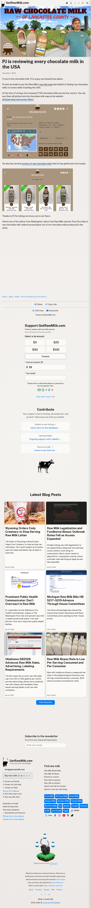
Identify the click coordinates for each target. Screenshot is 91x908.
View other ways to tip (45, 397)
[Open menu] (87, 3)
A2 (60, 806)
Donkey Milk (63, 801)
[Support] (71, 3)
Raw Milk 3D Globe (51, 774)
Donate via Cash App (12, 784)
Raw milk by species (52, 780)
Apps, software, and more (53, 885)
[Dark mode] (75, 3)
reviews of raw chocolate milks (37, 163)
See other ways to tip (12, 794)
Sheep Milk (50, 801)
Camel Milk (76, 801)
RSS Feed (38, 310)
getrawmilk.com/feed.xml (14, 813)
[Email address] (45, 745)
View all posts (45, 702)
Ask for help (60, 879)
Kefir (47, 810)
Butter (67, 806)
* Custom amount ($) (34, 362)
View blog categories (11, 810)
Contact (39, 890)
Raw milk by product (52, 783)
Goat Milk (74, 796)
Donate (46, 890)
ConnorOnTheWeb (51, 902)
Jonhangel (53, 863)
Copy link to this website (13, 816)
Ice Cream (56, 810)
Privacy (59, 890)
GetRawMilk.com (21, 760)
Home (4, 297)
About (31, 890)
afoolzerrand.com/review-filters (18, 99)
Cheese (83, 806)
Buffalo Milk (51, 806)
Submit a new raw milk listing (55, 789)
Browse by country (51, 777)
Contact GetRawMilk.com (46, 315)
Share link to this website (13, 819)
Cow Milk (49, 796)
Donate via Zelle (10, 788)
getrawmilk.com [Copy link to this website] (57, 882)
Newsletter (52, 310)
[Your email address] (45, 377)
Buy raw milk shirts (11, 797)
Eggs (65, 810)
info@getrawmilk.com (15, 769)
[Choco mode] (79, 3)
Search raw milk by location (55, 786)
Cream (75, 806)
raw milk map (46, 84)
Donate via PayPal (11, 781)
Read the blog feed (10, 807)
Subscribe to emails (10, 803)
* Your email (30, 373)
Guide (17, 297)
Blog (11, 297)
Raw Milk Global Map (52, 771)
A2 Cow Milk (61, 796)
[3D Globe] (67, 3)
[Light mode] (83, 3)
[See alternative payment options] (49, 389)
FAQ (53, 890)
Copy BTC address (11, 791)
